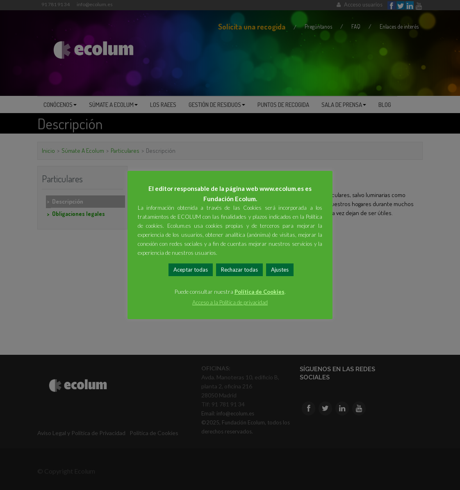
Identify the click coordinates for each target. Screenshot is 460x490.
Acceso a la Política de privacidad (230, 302)
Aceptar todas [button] (190, 269)
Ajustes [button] (280, 269)
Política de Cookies (260, 291)
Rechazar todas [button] (239, 269)
